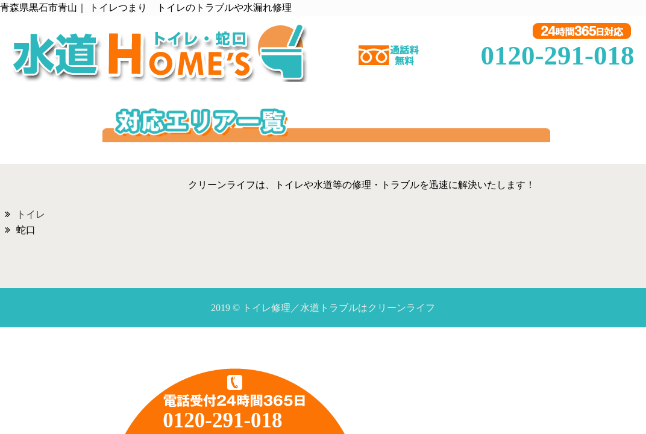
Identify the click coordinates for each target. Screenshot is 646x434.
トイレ (30, 214)
